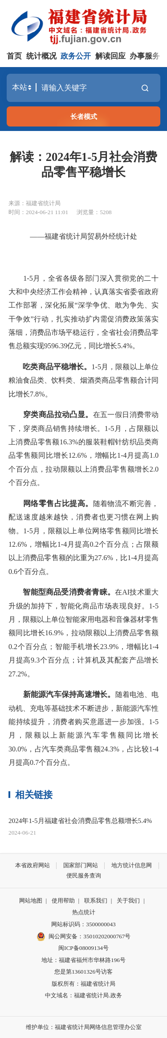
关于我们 (128, 900)
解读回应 (110, 56)
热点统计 (83, 912)
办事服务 (145, 56)
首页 (14, 56)
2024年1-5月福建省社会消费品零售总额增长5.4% (80, 820)
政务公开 (76, 56)
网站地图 (30, 900)
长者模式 (83, 116)
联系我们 (95, 900)
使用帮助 (63, 900)
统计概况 (41, 56)
